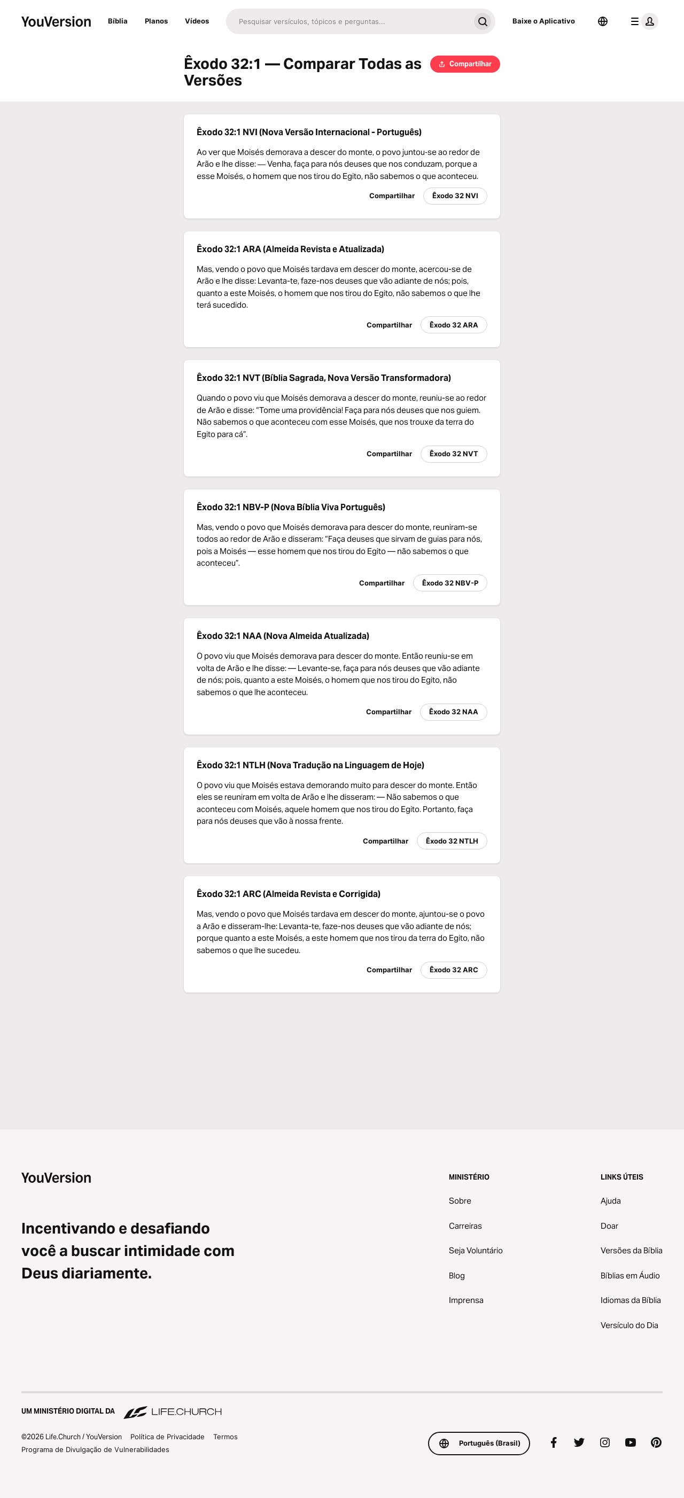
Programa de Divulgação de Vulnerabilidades (95, 1449)
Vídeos (197, 21)
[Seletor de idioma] (602, 21)
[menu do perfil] (642, 21)
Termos (225, 1436)
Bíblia (118, 21)
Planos (156, 21)
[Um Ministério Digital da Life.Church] (342, 1406)
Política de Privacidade (167, 1436)
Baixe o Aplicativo (543, 21)
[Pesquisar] (348, 21)
